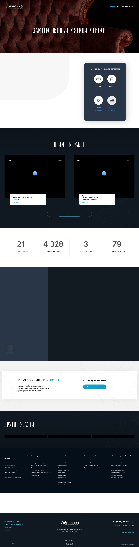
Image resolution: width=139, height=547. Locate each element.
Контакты (7, 531)
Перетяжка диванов (10, 465)
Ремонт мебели (35, 475)
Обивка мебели (63, 456)
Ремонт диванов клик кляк (38, 465)
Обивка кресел (61, 472)
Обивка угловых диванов (64, 470)
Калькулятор (40, 6)
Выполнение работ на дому (94, 456)
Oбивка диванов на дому (91, 465)
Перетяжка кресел (9, 467)
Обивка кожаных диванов (65, 467)
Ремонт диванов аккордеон (38, 463)
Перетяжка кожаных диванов (119, 465)
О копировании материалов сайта (14, 526)
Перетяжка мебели (84, 6)
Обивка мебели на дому (90, 463)
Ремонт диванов (37, 456)
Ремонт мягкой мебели (11, 474)
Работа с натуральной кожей (121, 456)
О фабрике (99, 6)
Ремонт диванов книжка (38, 467)
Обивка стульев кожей (117, 477)
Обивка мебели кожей (117, 475)
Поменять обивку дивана (65, 482)
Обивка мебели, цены (64, 480)
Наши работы (54, 6)
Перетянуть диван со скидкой (13, 477)
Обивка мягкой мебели (64, 463)
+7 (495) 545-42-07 (125, 6)
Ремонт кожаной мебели (117, 470)
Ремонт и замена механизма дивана (41, 472)
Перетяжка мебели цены (91, 467)
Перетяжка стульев (10, 472)
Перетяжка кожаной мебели (118, 463)
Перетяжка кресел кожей (117, 467)
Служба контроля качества (12, 523)
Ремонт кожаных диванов (118, 472)
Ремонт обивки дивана (37, 470)
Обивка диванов (62, 465)
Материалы (68, 6)
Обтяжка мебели (62, 485)
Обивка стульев (62, 475)
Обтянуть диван (62, 477)
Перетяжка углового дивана (12, 470)
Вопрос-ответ (8, 529)
